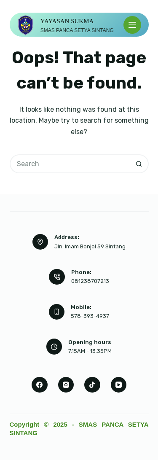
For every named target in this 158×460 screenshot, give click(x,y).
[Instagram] (66, 385)
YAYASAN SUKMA (67, 21)
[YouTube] (119, 385)
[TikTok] (92, 385)
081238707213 (90, 281)
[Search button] (139, 163)
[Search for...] (70, 163)
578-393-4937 (90, 316)
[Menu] (132, 25)
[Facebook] (40, 385)
